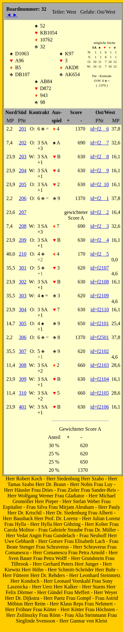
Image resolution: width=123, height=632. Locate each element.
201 (22, 128)
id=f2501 (99, 337)
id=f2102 (99, 351)
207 (22, 212)
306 (22, 337)
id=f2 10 (99, 184)
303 (22, 295)
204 (22, 170)
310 (22, 393)
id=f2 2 (99, 212)
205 (22, 184)
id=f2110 (100, 309)
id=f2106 (99, 407)
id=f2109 (99, 295)
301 (22, 267)
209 (22, 240)
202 (22, 142)
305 (22, 323)
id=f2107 (99, 267)
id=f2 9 (99, 170)
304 (22, 309)
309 (22, 379)
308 (22, 365)
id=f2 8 (99, 156)
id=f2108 (99, 281)
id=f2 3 (99, 226)
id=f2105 (99, 393)
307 (22, 351)
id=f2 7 (99, 142)
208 (22, 226)
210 (22, 254)
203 (22, 156)
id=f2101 (99, 323)
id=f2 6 (99, 128)
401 (22, 407)
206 (22, 198)
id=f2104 (99, 379)
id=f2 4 (99, 240)
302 (22, 281)
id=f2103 (99, 365)
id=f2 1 (99, 198)
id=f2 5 (99, 254)
